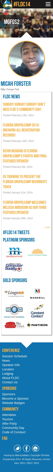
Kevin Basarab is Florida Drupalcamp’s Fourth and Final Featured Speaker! (25, 155)
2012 (29, 463)
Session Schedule (14, 356)
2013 (36, 463)
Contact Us (10, 382)
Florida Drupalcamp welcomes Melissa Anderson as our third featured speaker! (24, 207)
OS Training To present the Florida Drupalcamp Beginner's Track (25, 181)
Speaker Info (11, 365)
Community (10, 408)
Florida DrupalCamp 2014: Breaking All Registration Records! (21, 130)
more (47, 227)
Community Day (13, 428)
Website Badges (13, 403)
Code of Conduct (13, 432)
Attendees (9, 415)
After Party (9, 423)
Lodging (7, 373)
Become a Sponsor (15, 398)
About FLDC (10, 378)
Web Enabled (22, 455)
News (6, 360)
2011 (22, 463)
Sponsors (9, 388)
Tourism (7, 419)
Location (8, 369)
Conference (11, 350)
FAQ (4, 438)
